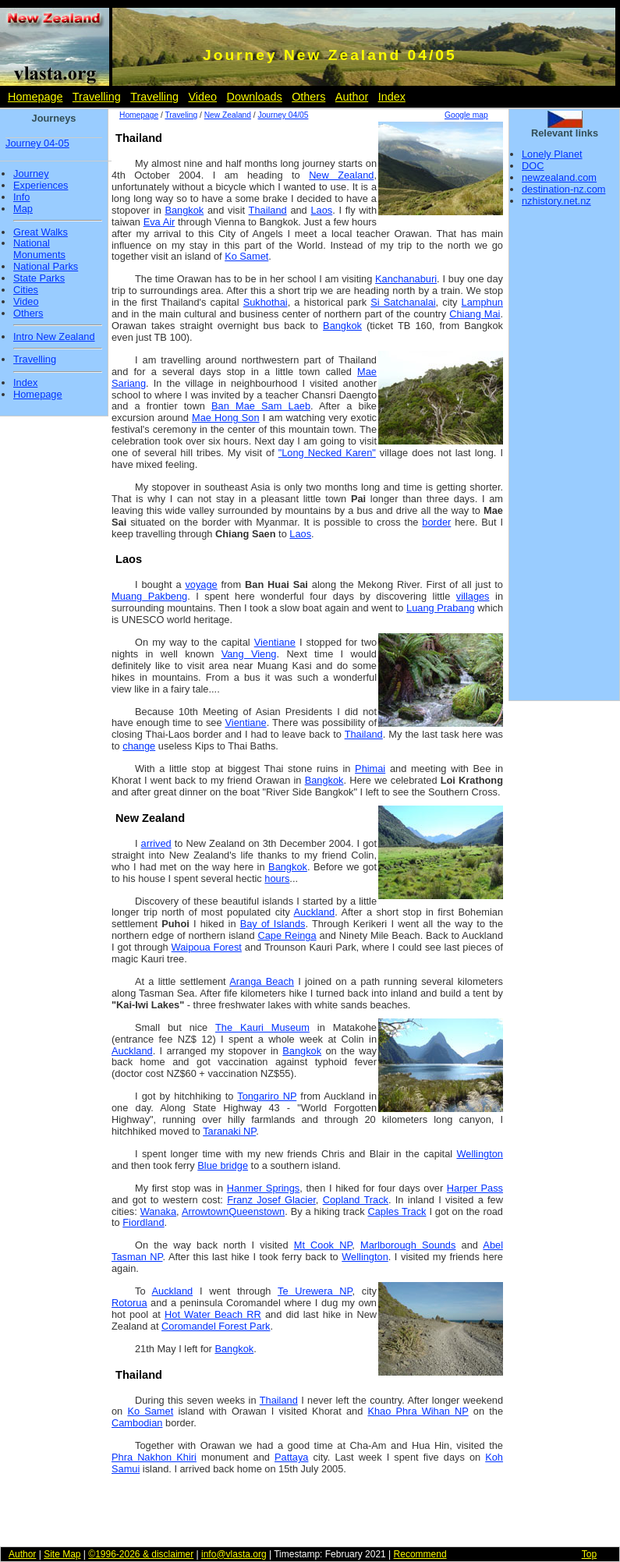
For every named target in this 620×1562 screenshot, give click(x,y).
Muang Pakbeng (149, 596)
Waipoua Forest (207, 947)
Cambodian (137, 1423)
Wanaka (158, 1211)
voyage (201, 584)
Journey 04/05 (283, 115)
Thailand (268, 210)
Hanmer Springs (263, 1188)
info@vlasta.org (234, 1554)
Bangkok (184, 210)
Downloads (254, 96)
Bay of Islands (273, 924)
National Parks (45, 266)
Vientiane (275, 642)
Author (351, 96)
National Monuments (39, 249)
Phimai (370, 768)
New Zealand (227, 115)
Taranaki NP (229, 1131)
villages (473, 596)
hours (276, 878)
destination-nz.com (563, 189)
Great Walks (40, 232)
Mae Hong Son (226, 417)
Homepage (35, 96)
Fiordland (143, 1222)
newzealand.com (559, 177)
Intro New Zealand (54, 336)
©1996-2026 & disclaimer (140, 1554)
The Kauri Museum (262, 1027)
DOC (533, 166)
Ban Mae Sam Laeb (260, 406)
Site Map (62, 1554)
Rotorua (129, 1303)
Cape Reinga (287, 935)
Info (21, 197)
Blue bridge (222, 1165)
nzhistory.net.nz (556, 201)
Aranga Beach (261, 981)
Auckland (314, 912)
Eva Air (159, 222)
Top (589, 1554)
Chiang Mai (474, 314)
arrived (156, 843)
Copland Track (355, 1200)
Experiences (40, 185)
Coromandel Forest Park (215, 1326)
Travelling (97, 96)
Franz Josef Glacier (271, 1200)
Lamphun (482, 302)
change (138, 746)
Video (202, 96)
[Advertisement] (564, 458)
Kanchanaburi (406, 279)
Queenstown (257, 1211)
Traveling (181, 115)
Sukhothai (265, 302)
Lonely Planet (552, 154)
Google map (466, 115)
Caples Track (396, 1211)
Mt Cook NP (323, 1245)
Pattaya (291, 1457)
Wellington (479, 1154)
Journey (31, 173)
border (436, 522)
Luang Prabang (440, 608)
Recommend (420, 1554)
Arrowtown (205, 1211)
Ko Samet (246, 256)
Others (308, 96)
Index (392, 96)
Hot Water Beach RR (213, 1314)
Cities (25, 290)
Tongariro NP (266, 1096)
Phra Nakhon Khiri (154, 1457)
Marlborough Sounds (407, 1245)
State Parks (39, 278)
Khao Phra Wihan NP (417, 1411)
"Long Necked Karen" (327, 453)
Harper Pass (475, 1188)
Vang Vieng (249, 654)
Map (23, 209)
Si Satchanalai (402, 302)
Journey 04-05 (37, 143)
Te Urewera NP (315, 1291)
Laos (321, 210)
